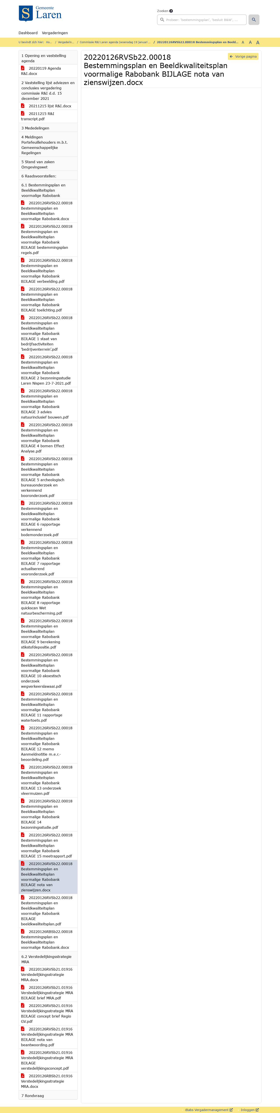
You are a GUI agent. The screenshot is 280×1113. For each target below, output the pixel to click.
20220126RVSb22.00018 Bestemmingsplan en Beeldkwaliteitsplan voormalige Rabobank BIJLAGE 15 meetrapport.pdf (46, 845)
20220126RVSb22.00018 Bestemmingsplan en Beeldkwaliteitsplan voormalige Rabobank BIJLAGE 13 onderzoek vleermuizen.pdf (46, 780)
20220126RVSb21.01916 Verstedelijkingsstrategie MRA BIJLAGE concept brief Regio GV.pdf (47, 1013)
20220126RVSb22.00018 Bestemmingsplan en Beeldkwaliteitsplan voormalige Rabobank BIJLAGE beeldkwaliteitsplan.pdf (46, 911)
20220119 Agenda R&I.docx (41, 71)
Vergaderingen (55, 33)
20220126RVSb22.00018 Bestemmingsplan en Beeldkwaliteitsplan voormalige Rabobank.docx (46, 211)
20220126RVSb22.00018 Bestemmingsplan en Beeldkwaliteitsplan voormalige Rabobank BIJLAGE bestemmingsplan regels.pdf (46, 239)
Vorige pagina (243, 56)
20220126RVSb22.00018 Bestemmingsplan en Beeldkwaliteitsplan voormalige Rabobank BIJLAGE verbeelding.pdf (46, 270)
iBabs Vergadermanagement (208, 1110)
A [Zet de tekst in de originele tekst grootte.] (243, 42)
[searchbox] (202, 19)
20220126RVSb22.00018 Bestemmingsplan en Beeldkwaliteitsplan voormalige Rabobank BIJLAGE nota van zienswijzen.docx (46, 877)
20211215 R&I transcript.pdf (37, 116)
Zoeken (162, 11)
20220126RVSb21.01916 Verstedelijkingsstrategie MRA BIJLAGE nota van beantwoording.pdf (47, 1037)
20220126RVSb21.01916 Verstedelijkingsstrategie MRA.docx (46, 974)
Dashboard (28, 33)
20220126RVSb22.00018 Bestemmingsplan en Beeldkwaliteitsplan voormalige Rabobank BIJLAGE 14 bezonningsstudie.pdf (46, 814)
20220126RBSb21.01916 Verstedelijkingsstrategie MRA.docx (46, 1081)
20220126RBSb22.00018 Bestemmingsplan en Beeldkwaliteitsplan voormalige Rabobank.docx (46, 939)
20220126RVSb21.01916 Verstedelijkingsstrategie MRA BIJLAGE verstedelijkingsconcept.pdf (47, 1060)
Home (50, 42)
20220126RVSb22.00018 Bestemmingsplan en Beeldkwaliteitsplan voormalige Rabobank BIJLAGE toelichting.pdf (46, 299)
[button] (253, 19)
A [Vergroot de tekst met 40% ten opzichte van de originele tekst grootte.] (257, 42)
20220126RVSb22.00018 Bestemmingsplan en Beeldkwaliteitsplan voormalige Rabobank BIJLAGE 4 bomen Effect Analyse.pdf (46, 438)
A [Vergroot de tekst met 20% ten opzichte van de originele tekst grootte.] (250, 42)
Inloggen (249, 1110)
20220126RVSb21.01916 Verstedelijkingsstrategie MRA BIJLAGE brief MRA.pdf (47, 992)
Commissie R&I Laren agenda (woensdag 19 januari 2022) (118, 42)
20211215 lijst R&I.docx (46, 106)
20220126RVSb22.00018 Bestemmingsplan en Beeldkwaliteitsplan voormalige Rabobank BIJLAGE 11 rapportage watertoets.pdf (46, 707)
